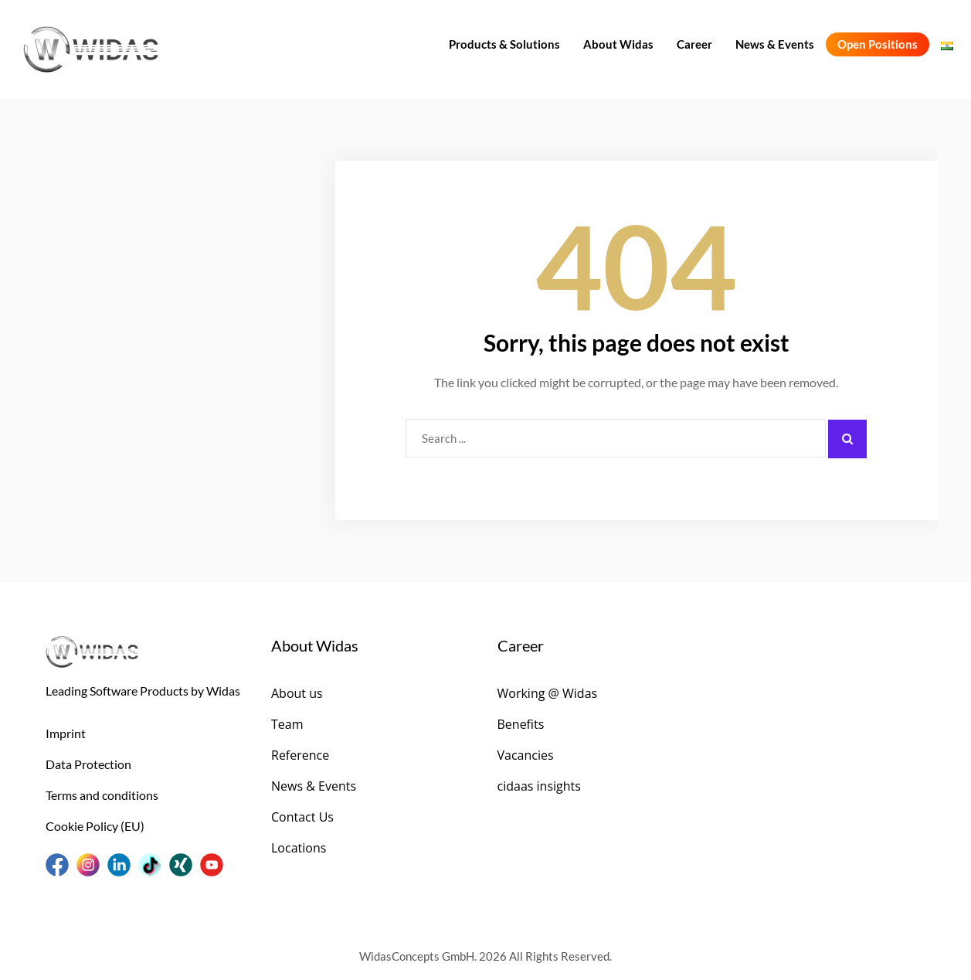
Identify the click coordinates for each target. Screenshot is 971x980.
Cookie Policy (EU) (95, 825)
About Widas (618, 44)
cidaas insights (539, 786)
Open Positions (877, 44)
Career (694, 44)
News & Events (774, 44)
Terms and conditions (102, 795)
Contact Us (302, 816)
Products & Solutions (504, 44)
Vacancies (525, 755)
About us (297, 693)
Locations (298, 847)
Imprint (66, 733)
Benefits (521, 724)
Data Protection (88, 764)
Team (287, 724)
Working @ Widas (547, 693)
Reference (300, 755)
